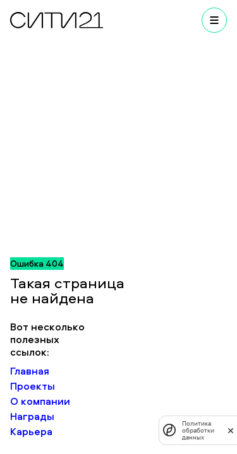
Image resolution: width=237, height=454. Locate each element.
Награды (32, 416)
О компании (40, 401)
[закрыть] (230, 430)
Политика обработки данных (198, 430)
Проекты (32, 386)
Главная (29, 371)
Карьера (31, 431)
